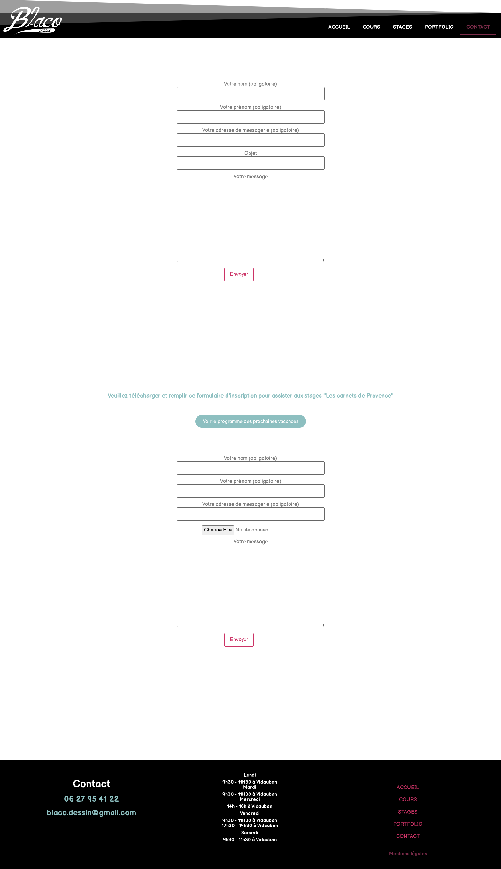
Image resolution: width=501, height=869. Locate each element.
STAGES (402, 27)
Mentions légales (408, 854)
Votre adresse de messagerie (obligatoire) (251, 135)
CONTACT (478, 27)
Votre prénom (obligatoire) (251, 112)
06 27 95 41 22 (91, 799)
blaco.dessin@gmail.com (91, 813)
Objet (251, 158)
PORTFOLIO (439, 27)
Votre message (250, 219)
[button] (250, 421)
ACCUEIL (339, 27)
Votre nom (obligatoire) (251, 89)
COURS (371, 27)
